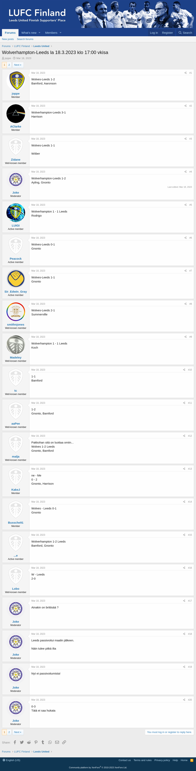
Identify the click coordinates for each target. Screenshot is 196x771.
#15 (190, 535)
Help (175, 760)
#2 (190, 105)
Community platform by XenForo (98, 767)
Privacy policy (162, 760)
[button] (39, 32)
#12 (190, 436)
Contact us (125, 760)
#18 (190, 634)
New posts (8, 39)
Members (51, 32)
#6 (190, 237)
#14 (190, 501)
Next (16, 64)
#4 (190, 171)
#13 (190, 468)
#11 (190, 403)
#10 (190, 369)
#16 (190, 568)
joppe (8, 58)
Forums (10, 32)
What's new (28, 32)
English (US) (11, 760)
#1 (190, 73)
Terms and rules (143, 760)
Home (184, 760)
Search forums (25, 39)
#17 (190, 600)
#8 (190, 304)
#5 (190, 205)
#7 (190, 270)
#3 (190, 138)
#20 (190, 699)
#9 (190, 336)
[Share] (185, 73)
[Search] (185, 32)
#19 (190, 667)
